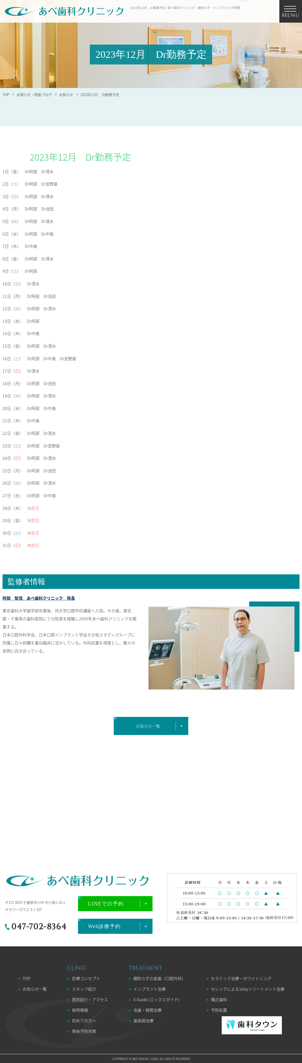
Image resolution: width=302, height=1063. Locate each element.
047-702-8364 (38, 926)
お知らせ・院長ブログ (34, 94)
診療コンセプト (86, 978)
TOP (6, 94)
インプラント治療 (149, 989)
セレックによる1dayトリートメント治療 (247, 989)
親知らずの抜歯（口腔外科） (159, 978)
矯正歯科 (219, 999)
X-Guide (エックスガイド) (156, 999)
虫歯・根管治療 (147, 1010)
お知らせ (66, 94)
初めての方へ (84, 1021)
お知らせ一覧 (35, 989)
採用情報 (80, 1010)
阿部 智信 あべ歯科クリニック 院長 (39, 598)
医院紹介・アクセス (90, 999)
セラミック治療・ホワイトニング (241, 978)
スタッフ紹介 (84, 989)
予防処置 (219, 1010)
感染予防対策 (84, 1031)
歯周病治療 (143, 1021)
